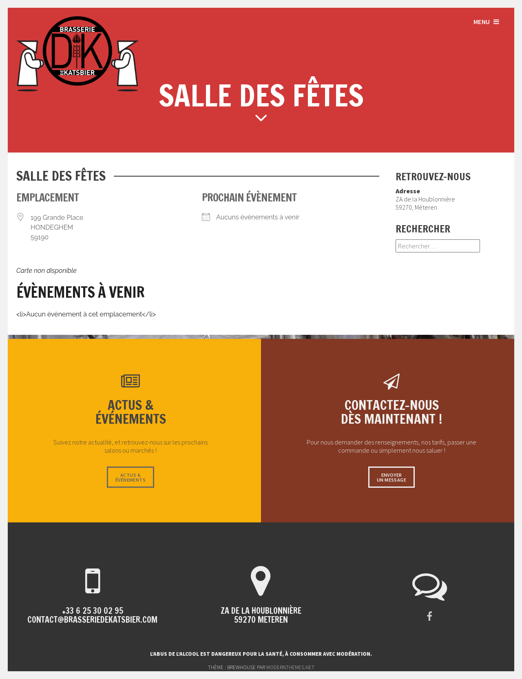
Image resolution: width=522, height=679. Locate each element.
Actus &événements (130, 477)
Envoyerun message (391, 477)
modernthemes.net (290, 667)
